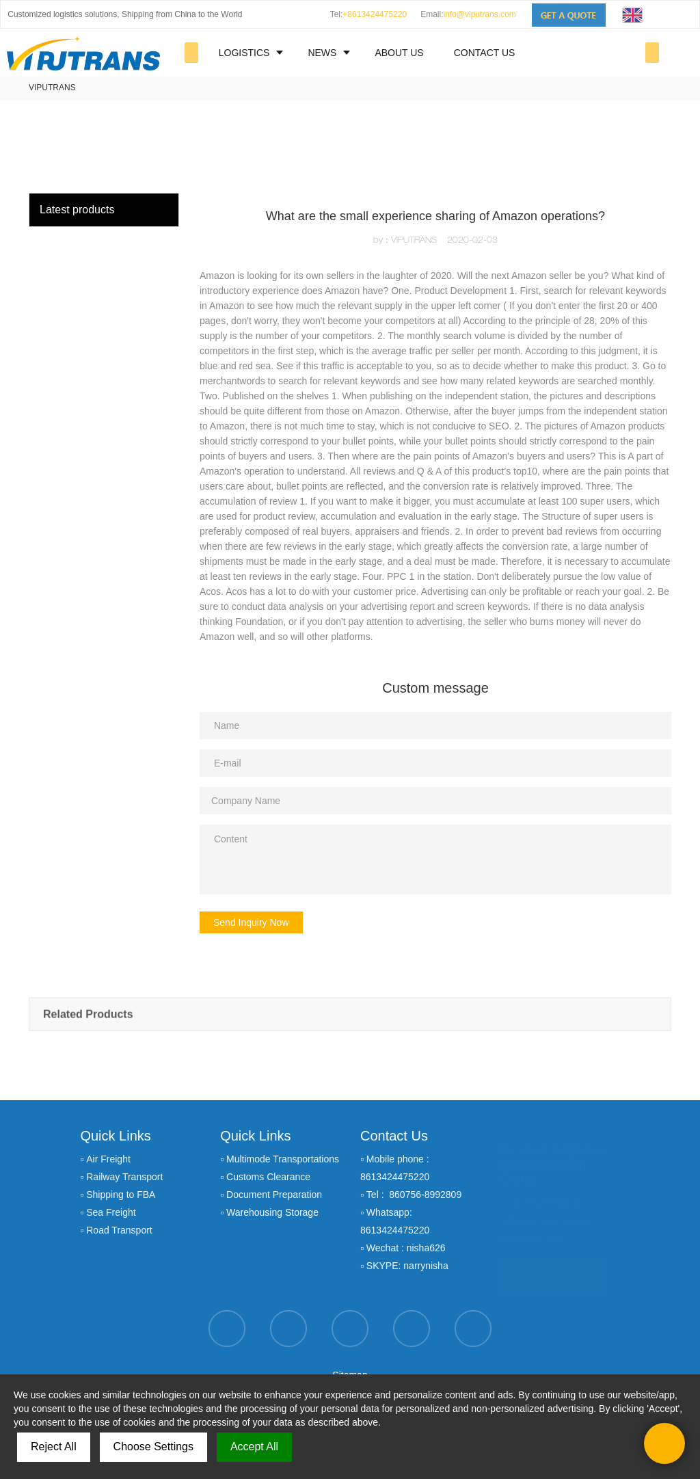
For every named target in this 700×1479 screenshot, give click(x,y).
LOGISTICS (244, 52)
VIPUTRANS (52, 87)
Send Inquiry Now (251, 922)
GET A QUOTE (553, 1271)
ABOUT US (399, 52)
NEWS (322, 52)
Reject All (54, 1446)
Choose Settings (153, 1446)
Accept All (254, 1446)
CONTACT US (484, 52)
